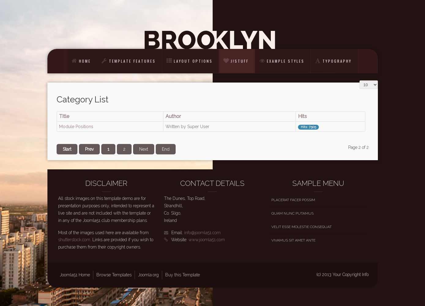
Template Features (132, 61)
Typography (337, 61)
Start (67, 149)
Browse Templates (114, 274)
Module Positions (76, 126)
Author (173, 116)
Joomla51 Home (75, 274)
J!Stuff (240, 61)
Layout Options (193, 61)
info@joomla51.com (202, 232)
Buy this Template (182, 274)
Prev (89, 149)
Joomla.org (148, 274)
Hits (302, 116)
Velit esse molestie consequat (301, 227)
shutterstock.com (74, 239)
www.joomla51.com (206, 239)
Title (64, 116)
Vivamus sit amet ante (293, 240)
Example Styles (285, 61)
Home (85, 61)
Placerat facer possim (293, 200)
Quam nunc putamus (292, 213)
